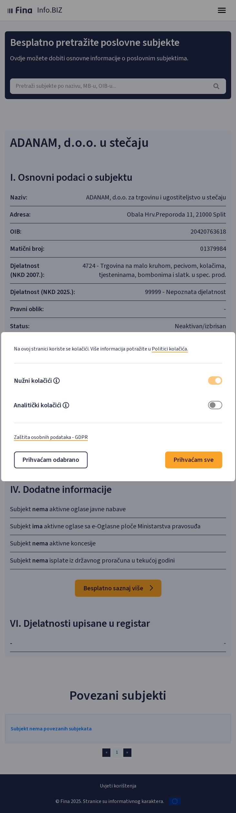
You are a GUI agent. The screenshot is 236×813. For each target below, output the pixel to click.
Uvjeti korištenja (118, 785)
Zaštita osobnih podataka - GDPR (51, 437)
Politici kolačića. (170, 348)
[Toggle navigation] (222, 10)
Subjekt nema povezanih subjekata (51, 728)
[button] (56, 381)
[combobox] (118, 86)
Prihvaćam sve (193, 459)
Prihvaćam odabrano (50, 459)
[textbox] (118, 86)
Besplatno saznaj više (118, 588)
